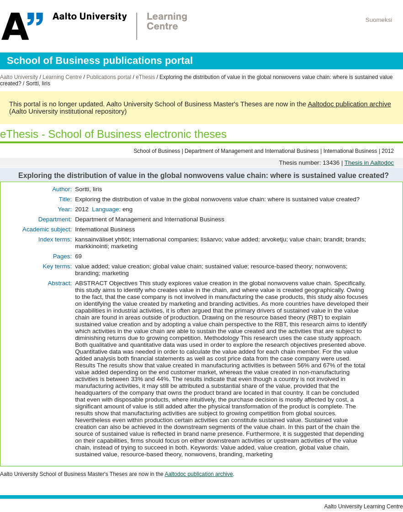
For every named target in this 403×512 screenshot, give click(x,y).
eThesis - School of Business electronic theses (113, 134)
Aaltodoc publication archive (349, 104)
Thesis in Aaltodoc (369, 162)
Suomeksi (379, 19)
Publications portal (108, 77)
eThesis (145, 77)
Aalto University (19, 77)
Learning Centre (62, 77)
